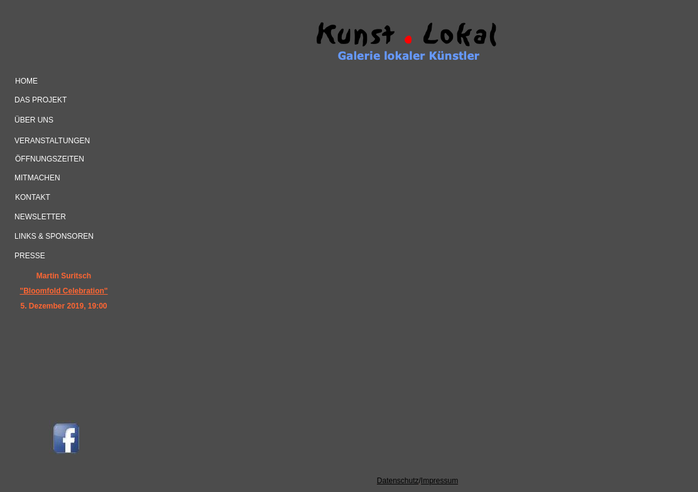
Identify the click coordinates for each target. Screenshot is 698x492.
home (26, 81)
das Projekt (40, 100)
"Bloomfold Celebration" (63, 291)
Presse (29, 255)
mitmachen (37, 177)
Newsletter (40, 216)
